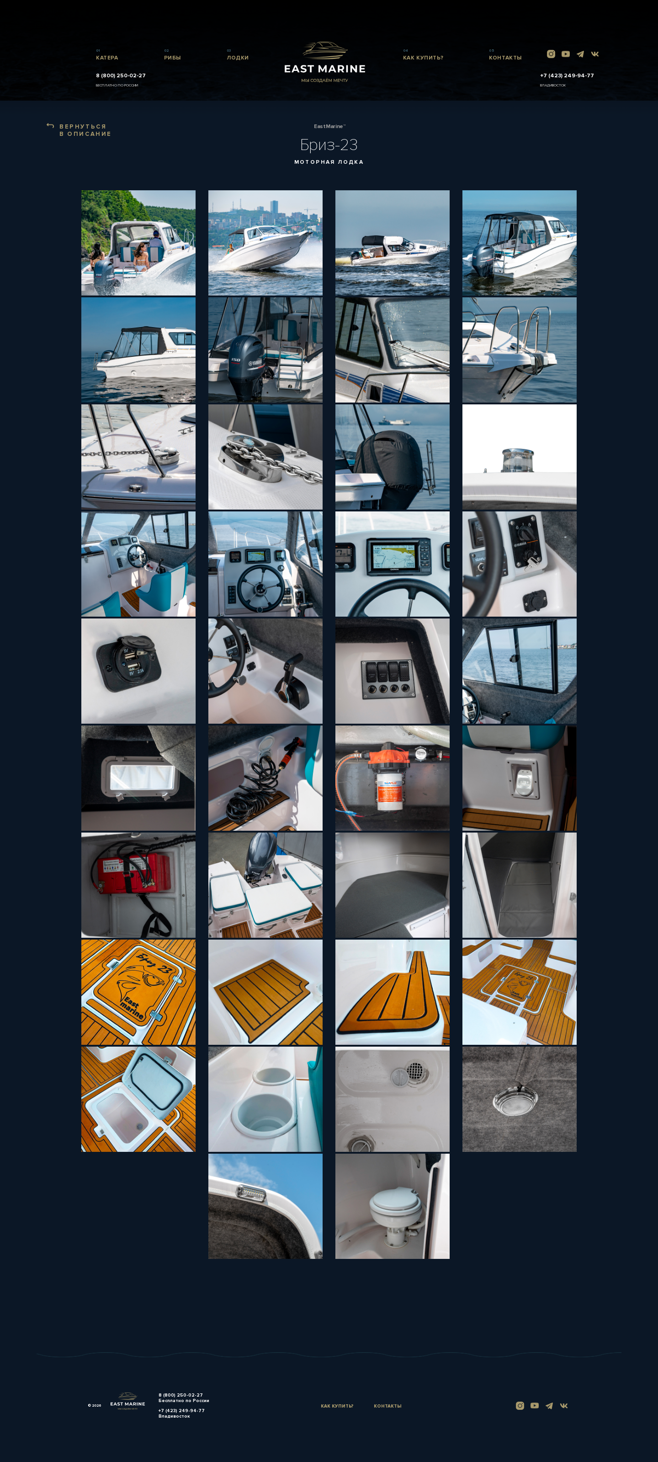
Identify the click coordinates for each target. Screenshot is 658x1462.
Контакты (388, 1406)
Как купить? (337, 1406)
